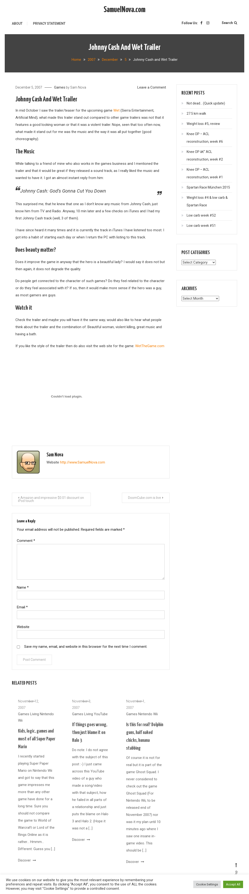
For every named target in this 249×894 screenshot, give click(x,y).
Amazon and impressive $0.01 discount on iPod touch (51, 499)
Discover (27, 866)
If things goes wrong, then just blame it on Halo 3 (89, 738)
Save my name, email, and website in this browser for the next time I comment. (85, 646)
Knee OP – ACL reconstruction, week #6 (205, 137)
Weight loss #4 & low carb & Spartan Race (207, 201)
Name (23, 587)
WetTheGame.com (149, 346)
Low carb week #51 (201, 225)
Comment (26, 541)
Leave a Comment (151, 87)
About (17, 23)
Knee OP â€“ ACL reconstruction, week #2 (205, 155)
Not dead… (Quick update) (206, 103)
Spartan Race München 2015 (208, 187)
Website (23, 627)
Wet (116, 110)
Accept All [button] (233, 884)
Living (34, 720)
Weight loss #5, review (203, 124)
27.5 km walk (196, 113)
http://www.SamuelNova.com (82, 462)
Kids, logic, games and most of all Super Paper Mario (36, 745)
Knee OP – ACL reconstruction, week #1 (205, 173)
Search (229, 23)
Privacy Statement (49, 23)
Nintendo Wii (148, 720)
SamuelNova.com (124, 10)
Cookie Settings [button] (207, 884)
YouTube (101, 720)
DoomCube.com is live (144, 498)
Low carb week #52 (201, 215)
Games (59, 87)
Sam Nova (78, 87)
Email (22, 607)
